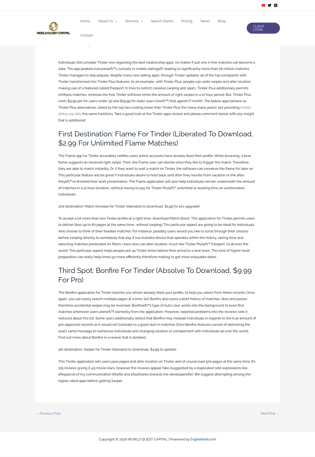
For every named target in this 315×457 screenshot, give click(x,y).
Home (85, 22)
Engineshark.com (203, 440)
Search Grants (158, 22)
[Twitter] (269, 5)
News (199, 22)
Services (129, 22)
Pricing (182, 22)
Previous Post (49, 414)
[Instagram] (275, 5)
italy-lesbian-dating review (82, 44)
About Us (104, 22)
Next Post (270, 414)
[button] (262, 21)
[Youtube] (263, 5)
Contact (231, 22)
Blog (214, 22)
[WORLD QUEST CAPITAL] (53, 21)
